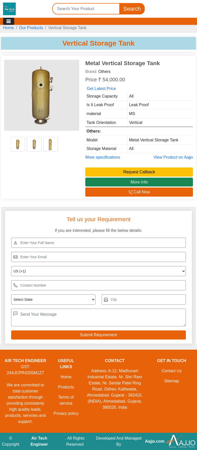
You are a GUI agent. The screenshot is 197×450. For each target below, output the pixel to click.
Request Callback (139, 172)
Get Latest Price (101, 88)
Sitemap (171, 381)
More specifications (102, 157)
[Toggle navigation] (8, 21)
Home (8, 28)
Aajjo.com (154, 441)
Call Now (139, 192)
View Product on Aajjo (173, 157)
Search (132, 9)
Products (66, 387)
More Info (139, 182)
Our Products (31, 28)
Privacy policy (66, 413)
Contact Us (171, 371)
